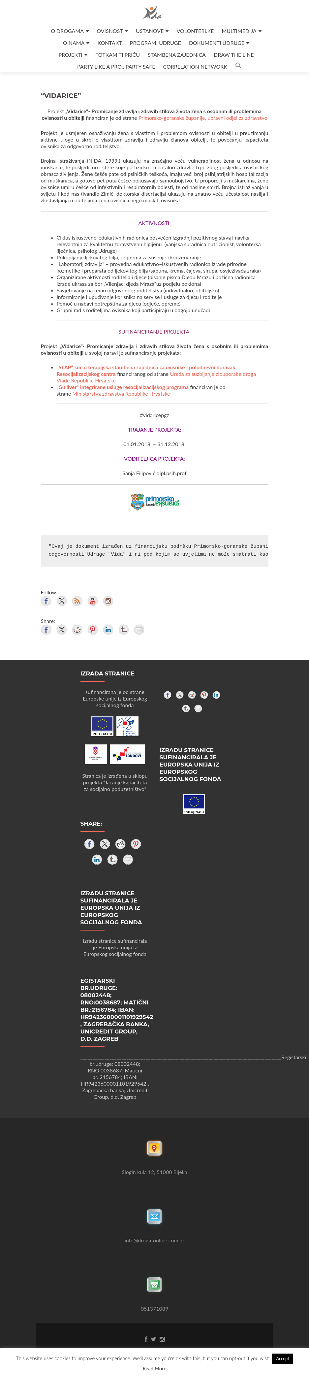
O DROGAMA (67, 31)
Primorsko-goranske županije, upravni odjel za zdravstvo (203, 118)
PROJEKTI (70, 54)
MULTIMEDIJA (239, 31)
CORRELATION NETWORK (195, 66)
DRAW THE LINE (234, 54)
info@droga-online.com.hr (154, 1240)
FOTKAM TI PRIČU (117, 54)
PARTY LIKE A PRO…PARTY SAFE (116, 66)
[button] (238, 66)
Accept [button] (282, 1358)
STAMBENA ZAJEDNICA (177, 54)
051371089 (155, 1308)
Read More (154, 1368)
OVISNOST (110, 31)
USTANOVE (150, 31)
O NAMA (74, 43)
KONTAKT (110, 43)
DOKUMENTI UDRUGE (216, 43)
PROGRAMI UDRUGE (155, 43)
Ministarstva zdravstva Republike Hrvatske (121, 393)
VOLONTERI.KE (195, 31)
